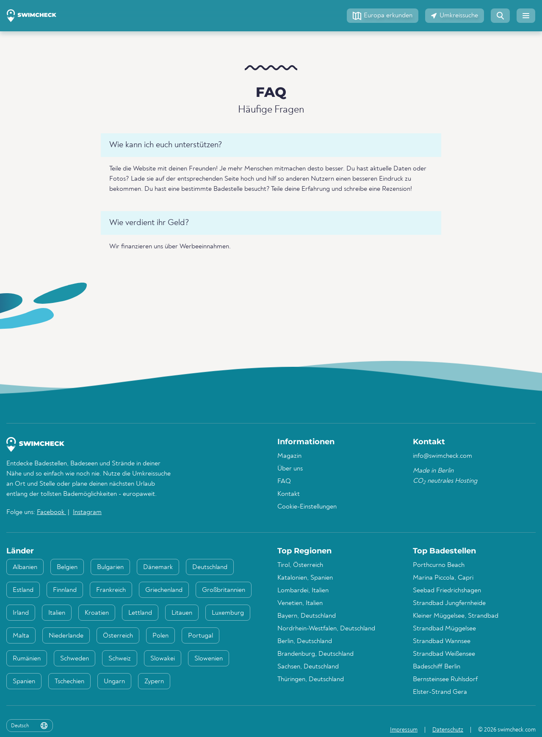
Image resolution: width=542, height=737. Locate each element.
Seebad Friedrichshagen (447, 590)
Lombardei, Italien (303, 590)
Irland (21, 613)
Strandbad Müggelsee (444, 628)
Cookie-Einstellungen (307, 506)
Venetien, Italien (300, 603)
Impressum (404, 730)
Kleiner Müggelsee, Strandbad (455, 616)
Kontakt (288, 494)
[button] (382, 15)
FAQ (284, 481)
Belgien (67, 567)
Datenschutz (447, 730)
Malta (21, 635)
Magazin (289, 456)
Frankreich (111, 590)
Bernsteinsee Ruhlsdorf (445, 679)
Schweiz (119, 658)
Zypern (154, 681)
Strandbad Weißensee (444, 654)
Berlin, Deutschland (304, 641)
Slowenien (208, 658)
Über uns (290, 468)
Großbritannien (223, 590)
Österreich (118, 635)
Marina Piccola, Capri (443, 578)
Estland (23, 590)
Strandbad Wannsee (441, 641)
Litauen (181, 613)
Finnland (65, 590)
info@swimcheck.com (442, 456)
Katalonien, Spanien (305, 578)
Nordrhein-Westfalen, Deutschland (326, 628)
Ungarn (114, 681)
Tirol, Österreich (300, 565)
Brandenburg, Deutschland (315, 654)
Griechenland (164, 590)
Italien (56, 613)
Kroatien (97, 613)
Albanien (25, 567)
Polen (160, 635)
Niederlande (66, 635)
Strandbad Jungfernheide (449, 603)
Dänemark (158, 567)
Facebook (51, 512)
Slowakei (162, 658)
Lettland (140, 613)
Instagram (87, 512)
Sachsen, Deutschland (308, 666)
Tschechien (69, 681)
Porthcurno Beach (439, 565)
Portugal (200, 635)
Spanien (24, 681)
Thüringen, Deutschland (310, 679)
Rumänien (27, 658)
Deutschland (209, 567)
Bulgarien (110, 567)
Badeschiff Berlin (436, 666)
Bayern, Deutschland (306, 616)
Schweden (74, 658)
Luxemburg (228, 613)
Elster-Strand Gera (440, 692)
